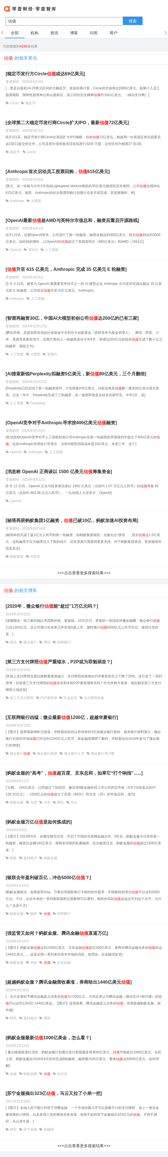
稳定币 (29, 103)
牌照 (13, 1018)
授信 (13, 642)
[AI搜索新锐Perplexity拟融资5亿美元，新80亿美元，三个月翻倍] (76, 373)
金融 (13, 1074)
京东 (47, 802)
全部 (15, 33)
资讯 (54, 33)
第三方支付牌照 (22, 698)
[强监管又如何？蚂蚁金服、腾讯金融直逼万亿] (57, 933)
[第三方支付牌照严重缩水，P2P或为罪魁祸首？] (59, 661)
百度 (33, 802)
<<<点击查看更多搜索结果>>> (84, 573)
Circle (14, 103)
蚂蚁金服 (17, 802)
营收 (33, 963)
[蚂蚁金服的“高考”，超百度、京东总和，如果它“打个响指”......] (74, 773)
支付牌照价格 (93, 698)
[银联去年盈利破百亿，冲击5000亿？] (48, 877)
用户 (113, 33)
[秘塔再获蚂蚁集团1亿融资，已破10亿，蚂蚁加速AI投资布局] (72, 520)
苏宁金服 (30, 1129)
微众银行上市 (74, 754)
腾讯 (47, 642)
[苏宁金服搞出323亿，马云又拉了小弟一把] (54, 1093)
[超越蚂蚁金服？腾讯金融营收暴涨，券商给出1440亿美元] (69, 982)
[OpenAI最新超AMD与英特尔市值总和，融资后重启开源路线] (72, 220)
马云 (73, 802)
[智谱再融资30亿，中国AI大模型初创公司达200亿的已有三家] (72, 318)
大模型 (35, 201)
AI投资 (34, 557)
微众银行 (30, 642)
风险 (13, 858)
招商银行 (63, 642)
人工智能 (51, 250)
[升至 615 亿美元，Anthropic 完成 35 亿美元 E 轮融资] (66, 269)
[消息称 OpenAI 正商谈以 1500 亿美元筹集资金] (59, 471)
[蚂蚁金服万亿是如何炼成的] (39, 822)
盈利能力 (30, 858)
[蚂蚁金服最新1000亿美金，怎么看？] (48, 1037)
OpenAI (15, 250)
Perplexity (37, 403)
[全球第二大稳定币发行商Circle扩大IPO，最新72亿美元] (67, 122)
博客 (74, 33)
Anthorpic (17, 299)
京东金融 (63, 963)
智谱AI (51, 354)
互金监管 (70, 698)
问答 (94, 33)
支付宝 (61, 1074)
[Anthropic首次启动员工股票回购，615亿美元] (58, 171)
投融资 (48, 1129)
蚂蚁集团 (17, 557)
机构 (34, 33)
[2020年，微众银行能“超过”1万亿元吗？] (52, 606)
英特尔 (33, 250)
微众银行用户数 (102, 754)
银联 (33, 914)
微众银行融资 (47, 754)
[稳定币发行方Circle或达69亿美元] (45, 73)
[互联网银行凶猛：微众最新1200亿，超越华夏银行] (62, 717)
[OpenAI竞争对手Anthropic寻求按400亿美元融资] (61, 422)
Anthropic (17, 201)
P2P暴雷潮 (49, 698)
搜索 (133, 21)
